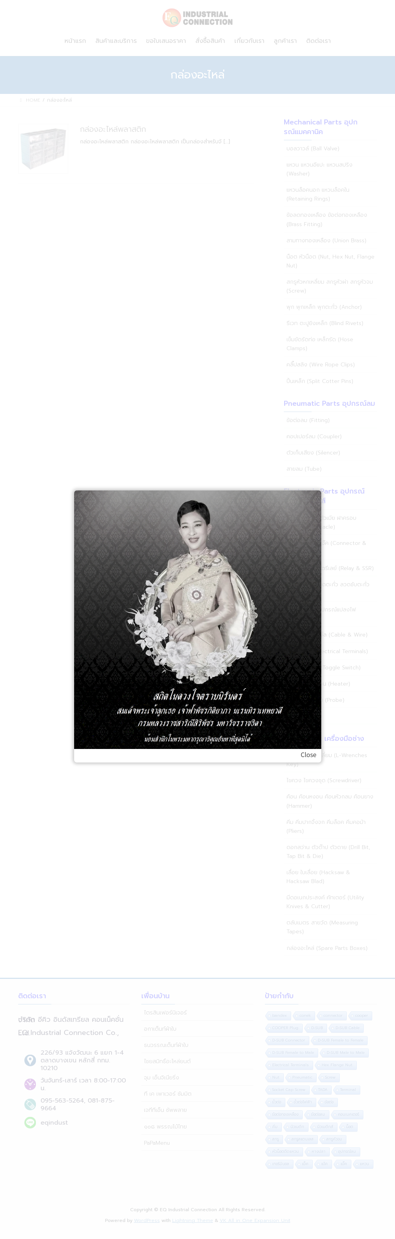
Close (309, 754)
